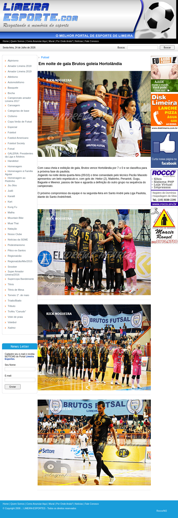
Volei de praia (15, 317)
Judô (10, 190)
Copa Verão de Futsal (20, 121)
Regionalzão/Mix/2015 (20, 261)
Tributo (11, 306)
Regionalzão (15, 255)
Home (6, 41)
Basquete (13, 87)
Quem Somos (17, 41)
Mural (51, 41)
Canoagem (14, 105)
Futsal (11, 148)
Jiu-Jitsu (12, 185)
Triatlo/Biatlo (15, 300)
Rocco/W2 (161, 511)
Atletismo (13, 76)
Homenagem (15, 166)
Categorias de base (18, 110)
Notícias (79, 41)
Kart (10, 201)
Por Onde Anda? (64, 41)
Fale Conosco (92, 41)
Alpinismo (13, 60)
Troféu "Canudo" (17, 311)
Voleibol (12, 322)
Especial (12, 127)
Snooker (12, 266)
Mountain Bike (16, 218)
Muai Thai (13, 223)
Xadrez (12, 327)
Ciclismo (12, 116)
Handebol (13, 161)
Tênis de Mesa (16, 289)
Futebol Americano (18, 138)
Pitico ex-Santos (17, 250)
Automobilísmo (16, 82)
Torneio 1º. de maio (18, 295)
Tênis (11, 284)
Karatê (11, 196)
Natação (12, 228)
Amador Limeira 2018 (19, 66)
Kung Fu (12, 207)
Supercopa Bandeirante (21, 279)
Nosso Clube (15, 234)
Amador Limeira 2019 (19, 71)
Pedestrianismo (16, 245)
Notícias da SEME (18, 239)
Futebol (12, 132)
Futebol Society (16, 143)
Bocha (11, 93)
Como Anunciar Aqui (36, 41)
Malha (11, 212)
